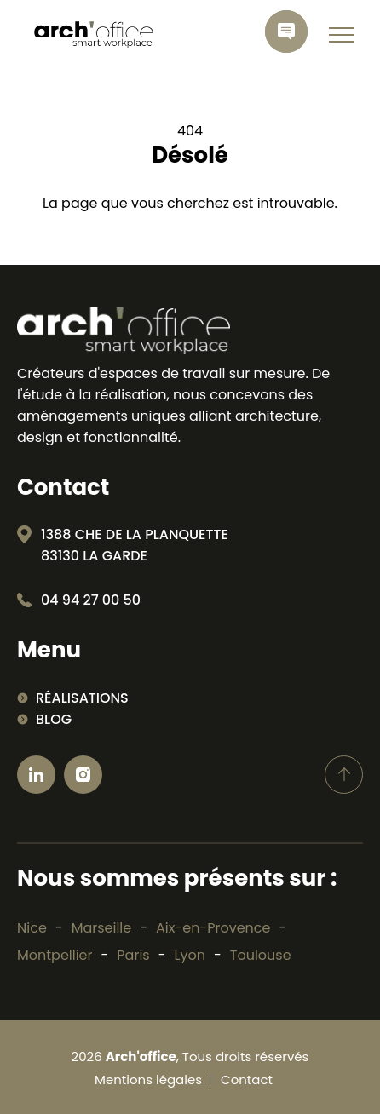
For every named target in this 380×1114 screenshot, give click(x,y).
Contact (247, 1079)
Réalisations (82, 698)
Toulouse (260, 955)
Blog (54, 719)
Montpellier (55, 955)
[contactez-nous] (286, 31)
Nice (32, 928)
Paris (133, 955)
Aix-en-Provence (213, 928)
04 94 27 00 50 (91, 600)
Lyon (190, 955)
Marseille (102, 928)
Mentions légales (148, 1079)
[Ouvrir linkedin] (36, 774)
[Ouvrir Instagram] (83, 774)
